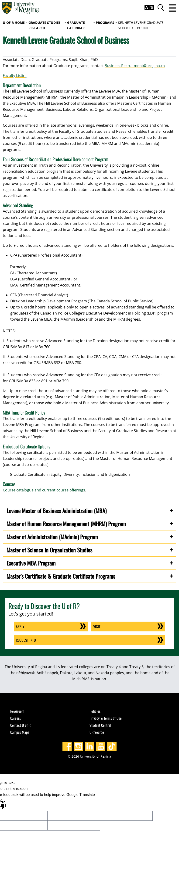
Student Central (100, 725)
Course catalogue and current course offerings (44, 490)
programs (105, 22)
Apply (20, 626)
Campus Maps (19, 732)
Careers (15, 718)
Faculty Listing (15, 75)
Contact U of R (20, 725)
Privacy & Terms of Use (106, 718)
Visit (96, 626)
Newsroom (17, 711)
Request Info (26, 640)
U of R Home (14, 22)
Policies (95, 711)
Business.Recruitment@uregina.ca (135, 65)
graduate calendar (76, 25)
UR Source (97, 732)
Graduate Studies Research (44, 25)
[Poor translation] (3, 803)
